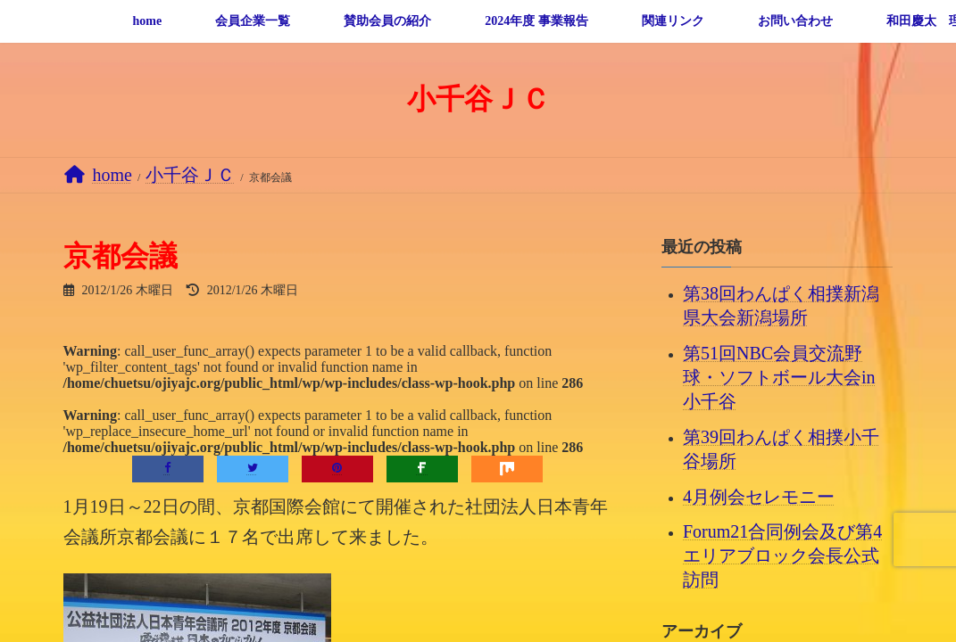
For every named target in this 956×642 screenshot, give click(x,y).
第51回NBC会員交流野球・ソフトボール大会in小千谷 (779, 377)
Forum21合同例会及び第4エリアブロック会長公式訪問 (782, 555)
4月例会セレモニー (759, 496)
